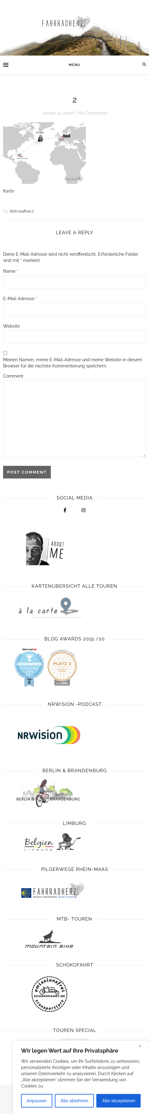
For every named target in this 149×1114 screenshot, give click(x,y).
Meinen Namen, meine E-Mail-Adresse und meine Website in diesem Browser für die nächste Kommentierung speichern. (72, 362)
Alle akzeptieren (118, 1100)
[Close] (142, 1046)
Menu (74, 65)
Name (10, 271)
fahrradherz (21, 211)
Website (11, 326)
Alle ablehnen (74, 1100)
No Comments (92, 112)
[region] (81, 1077)
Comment (13, 376)
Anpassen (36, 1100)
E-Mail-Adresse (20, 298)
